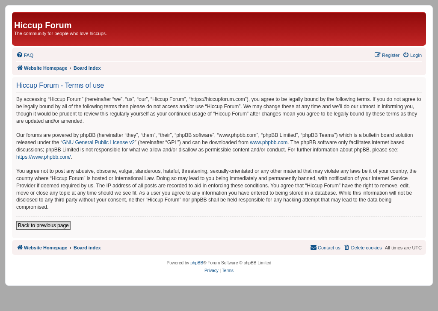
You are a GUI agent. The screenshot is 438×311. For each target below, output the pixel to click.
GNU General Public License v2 (98, 142)
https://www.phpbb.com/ (43, 157)
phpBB (196, 263)
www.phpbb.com (268, 142)
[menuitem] (24, 55)
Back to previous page (43, 225)
